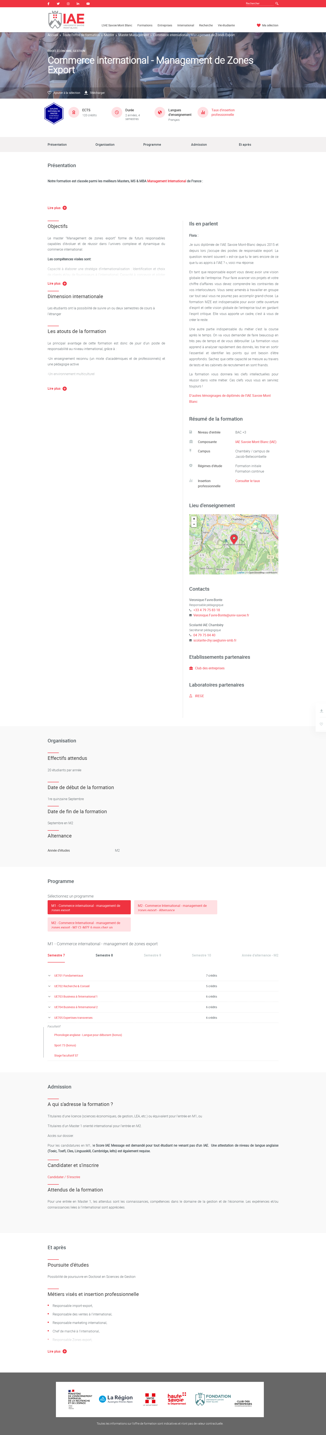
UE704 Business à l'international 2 (76, 1007)
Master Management (133, 35)
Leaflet (240, 572)
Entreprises (165, 25)
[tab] (89, 907)
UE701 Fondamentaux (68, 975)
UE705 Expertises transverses (73, 1018)
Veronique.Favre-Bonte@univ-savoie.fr (221, 615)
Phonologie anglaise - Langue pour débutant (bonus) (88, 1035)
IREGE (196, 696)
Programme (152, 144)
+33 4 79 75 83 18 (206, 610)
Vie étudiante (226, 25)
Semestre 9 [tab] (152, 955)
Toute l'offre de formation (81, 35)
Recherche (206, 25)
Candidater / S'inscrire (64, 1177)
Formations (144, 25)
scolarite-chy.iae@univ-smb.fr (214, 640)
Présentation (57, 144)
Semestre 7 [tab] (56, 955)
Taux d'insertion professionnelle (223, 112)
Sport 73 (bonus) (65, 1045)
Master (109, 35)
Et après (245, 144)
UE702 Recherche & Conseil (71, 986)
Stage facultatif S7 (66, 1055)
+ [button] (194, 519)
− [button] (194, 524)
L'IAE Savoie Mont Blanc (117, 25)
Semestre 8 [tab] (104, 955)
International (185, 25)
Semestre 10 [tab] (201, 955)
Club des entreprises (207, 668)
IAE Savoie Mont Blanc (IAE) (256, 442)
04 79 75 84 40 (204, 635)
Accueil (53, 35)
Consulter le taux (247, 481)
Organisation (105, 144)
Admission (199, 144)
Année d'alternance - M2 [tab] (260, 955)
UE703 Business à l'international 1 (76, 996)
